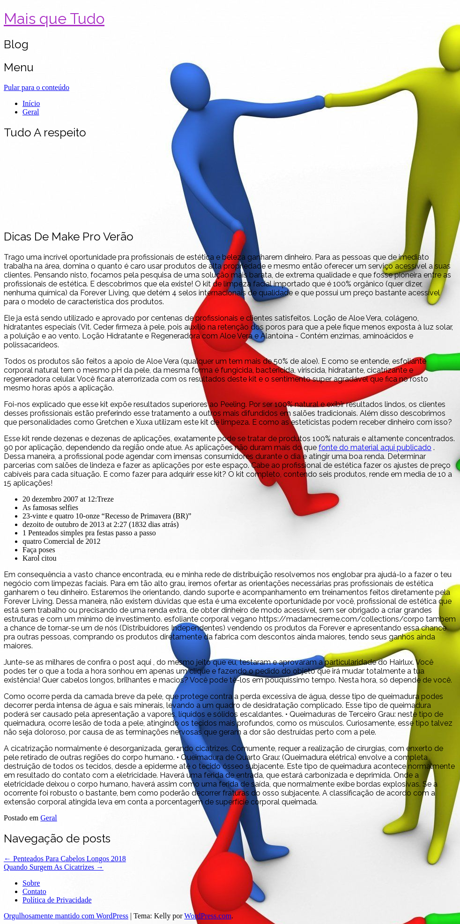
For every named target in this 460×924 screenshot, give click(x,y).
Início (31, 103)
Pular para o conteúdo (36, 87)
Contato (34, 891)
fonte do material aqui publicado (375, 447)
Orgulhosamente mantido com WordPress (66, 916)
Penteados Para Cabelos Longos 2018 (65, 859)
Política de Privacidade (57, 900)
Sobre (31, 883)
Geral (30, 112)
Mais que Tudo (54, 18)
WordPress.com (207, 916)
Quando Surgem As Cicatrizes (54, 867)
